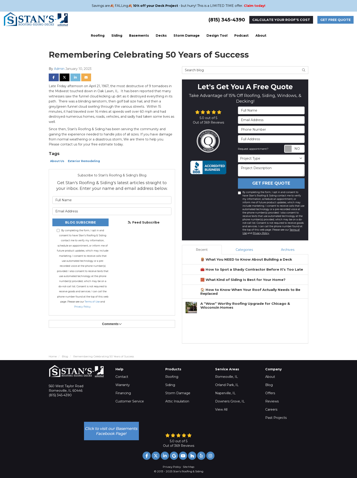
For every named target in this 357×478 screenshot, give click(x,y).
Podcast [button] (241, 35)
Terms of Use (92, 301)
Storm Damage (177, 393)
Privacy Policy (82, 306)
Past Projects (276, 418)
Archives (287, 250)
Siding (170, 385)
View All (221, 409)
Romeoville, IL (226, 377)
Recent (202, 250)
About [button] (260, 35)
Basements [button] (139, 35)
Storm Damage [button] (186, 35)
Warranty (122, 385)
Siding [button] (116, 35)
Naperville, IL (225, 393)
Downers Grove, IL (230, 401)
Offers (270, 393)
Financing (123, 393)
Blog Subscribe (80, 222)
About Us (57, 161)
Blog (269, 385)
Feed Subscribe (143, 222)
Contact (121, 377)
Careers (271, 409)
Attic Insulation (177, 401)
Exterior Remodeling (84, 161)
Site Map (188, 466)
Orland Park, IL (227, 385)
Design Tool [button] (217, 35)
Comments (112, 324)
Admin (59, 69)
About (270, 377)
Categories (244, 250)
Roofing (171, 377)
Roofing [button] (98, 35)
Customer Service (129, 401)
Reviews (272, 401)
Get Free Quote (335, 20)
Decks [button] (161, 35)
